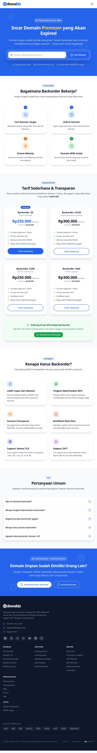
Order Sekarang (25, 251)
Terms (65, 744)
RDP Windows (72, 665)
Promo (6, 695)
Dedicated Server (73, 669)
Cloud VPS (70, 654)
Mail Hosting (40, 665)
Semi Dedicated (41, 669)
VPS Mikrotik (71, 661)
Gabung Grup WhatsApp (48, 336)
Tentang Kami (8, 683)
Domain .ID (7, 657)
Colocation (70, 672)
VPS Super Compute (74, 657)
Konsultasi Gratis (68, 586)
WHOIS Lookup (9, 669)
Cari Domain (8, 654)
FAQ (4, 699)
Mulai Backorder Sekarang (33, 586)
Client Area (76, 744)
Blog (5, 691)
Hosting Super (41, 657)
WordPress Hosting (43, 661)
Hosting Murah (41, 654)
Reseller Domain (10, 665)
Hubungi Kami (9, 687)
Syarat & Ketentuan (11, 709)
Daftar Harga (8, 712)
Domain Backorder (11, 661)
